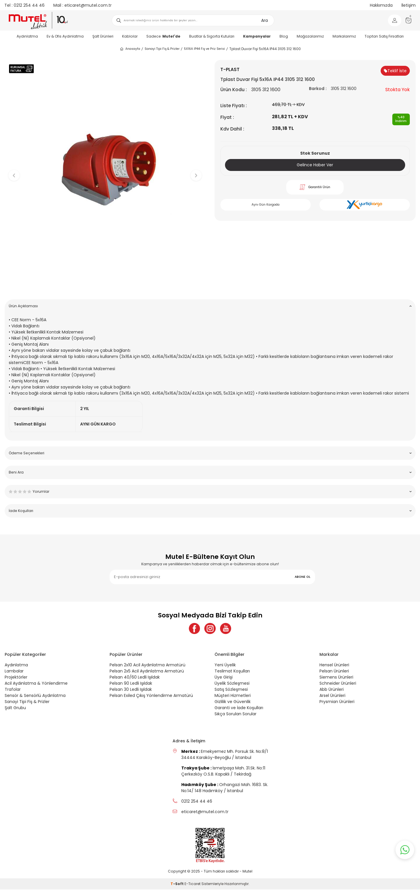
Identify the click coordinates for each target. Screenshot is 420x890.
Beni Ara (210, 472)
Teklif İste (395, 71)
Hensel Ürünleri (334, 665)
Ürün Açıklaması (210, 305)
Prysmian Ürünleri (336, 702)
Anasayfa (130, 49)
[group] (105, 170)
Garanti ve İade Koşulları (239, 708)
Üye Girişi (224, 678)
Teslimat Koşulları (232, 671)
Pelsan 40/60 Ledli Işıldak (135, 678)
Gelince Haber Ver (315, 165)
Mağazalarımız (310, 36)
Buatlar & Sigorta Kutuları (211, 36)
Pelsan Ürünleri (334, 671)
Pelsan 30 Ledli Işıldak (131, 690)
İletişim (408, 5)
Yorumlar (210, 491)
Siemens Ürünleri (336, 678)
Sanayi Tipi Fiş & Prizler (162, 49)
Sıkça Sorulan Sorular (235, 714)
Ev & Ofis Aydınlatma (65, 36)
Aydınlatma (27, 36)
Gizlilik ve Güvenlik (233, 702)
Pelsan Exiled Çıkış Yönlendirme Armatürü (151, 696)
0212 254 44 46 (24, 5)
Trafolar (13, 690)
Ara (264, 20)
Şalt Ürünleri (102, 36)
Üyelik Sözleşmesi (232, 684)
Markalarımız (344, 36)
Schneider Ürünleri (337, 684)
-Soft (177, 884)
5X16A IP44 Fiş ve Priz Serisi (204, 49)
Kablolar (130, 36)
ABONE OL (302, 577)
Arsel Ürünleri (332, 696)
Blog (284, 36)
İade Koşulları (210, 510)
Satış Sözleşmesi (231, 690)
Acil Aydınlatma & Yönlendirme (36, 684)
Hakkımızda (381, 5)
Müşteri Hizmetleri (233, 696)
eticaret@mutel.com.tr (82, 5)
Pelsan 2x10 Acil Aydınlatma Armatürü (147, 665)
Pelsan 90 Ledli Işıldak (131, 684)
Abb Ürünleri (331, 690)
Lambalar (14, 671)
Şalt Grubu (15, 708)
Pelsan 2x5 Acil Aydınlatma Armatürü (147, 671)
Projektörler (16, 678)
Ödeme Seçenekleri (210, 453)
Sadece (163, 36)
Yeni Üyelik (225, 665)
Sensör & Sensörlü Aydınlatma (35, 696)
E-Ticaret (192, 884)
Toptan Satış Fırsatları (384, 36)
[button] (105, 285)
